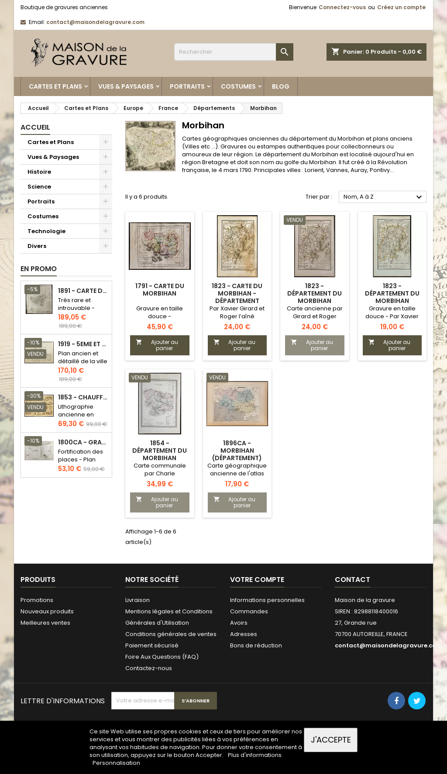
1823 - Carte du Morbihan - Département (237, 293)
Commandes (249, 611)
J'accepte (331, 739)
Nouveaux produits (47, 611)
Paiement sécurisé (152, 645)
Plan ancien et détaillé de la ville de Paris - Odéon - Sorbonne (82, 365)
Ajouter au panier (157, 345)
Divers (37, 246)
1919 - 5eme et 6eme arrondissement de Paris (83, 344)
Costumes (238, 86)
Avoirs (239, 623)
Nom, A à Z (384, 197)
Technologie (46, 231)
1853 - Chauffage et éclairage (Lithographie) (83, 397)
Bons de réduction (256, 645)
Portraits (187, 86)
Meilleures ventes (45, 623)
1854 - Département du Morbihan (159, 450)
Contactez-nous (148, 668)
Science (39, 186)
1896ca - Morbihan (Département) (237, 450)
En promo (39, 269)
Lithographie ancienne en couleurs (76, 414)
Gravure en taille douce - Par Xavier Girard (392, 316)
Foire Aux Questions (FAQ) (162, 657)
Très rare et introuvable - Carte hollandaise (76, 312)
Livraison (137, 600)
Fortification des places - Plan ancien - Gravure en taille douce (82, 463)
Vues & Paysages (126, 86)
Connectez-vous (342, 7)
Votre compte (257, 579)
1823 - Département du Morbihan (314, 293)
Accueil (35, 127)
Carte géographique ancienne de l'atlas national (237, 473)
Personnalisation (116, 763)
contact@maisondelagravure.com (95, 22)
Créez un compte (401, 7)
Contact (352, 579)
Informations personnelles (267, 600)
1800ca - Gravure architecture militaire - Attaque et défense (83, 442)
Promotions (37, 600)
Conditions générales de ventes (171, 634)
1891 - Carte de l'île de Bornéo (83, 291)
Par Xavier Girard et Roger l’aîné (237, 312)
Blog (280, 86)
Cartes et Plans (55, 86)
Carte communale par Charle (160, 469)
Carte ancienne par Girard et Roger (315, 312)
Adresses (243, 634)
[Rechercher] (233, 52)
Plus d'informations (255, 755)
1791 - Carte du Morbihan (159, 290)
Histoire (39, 172)
